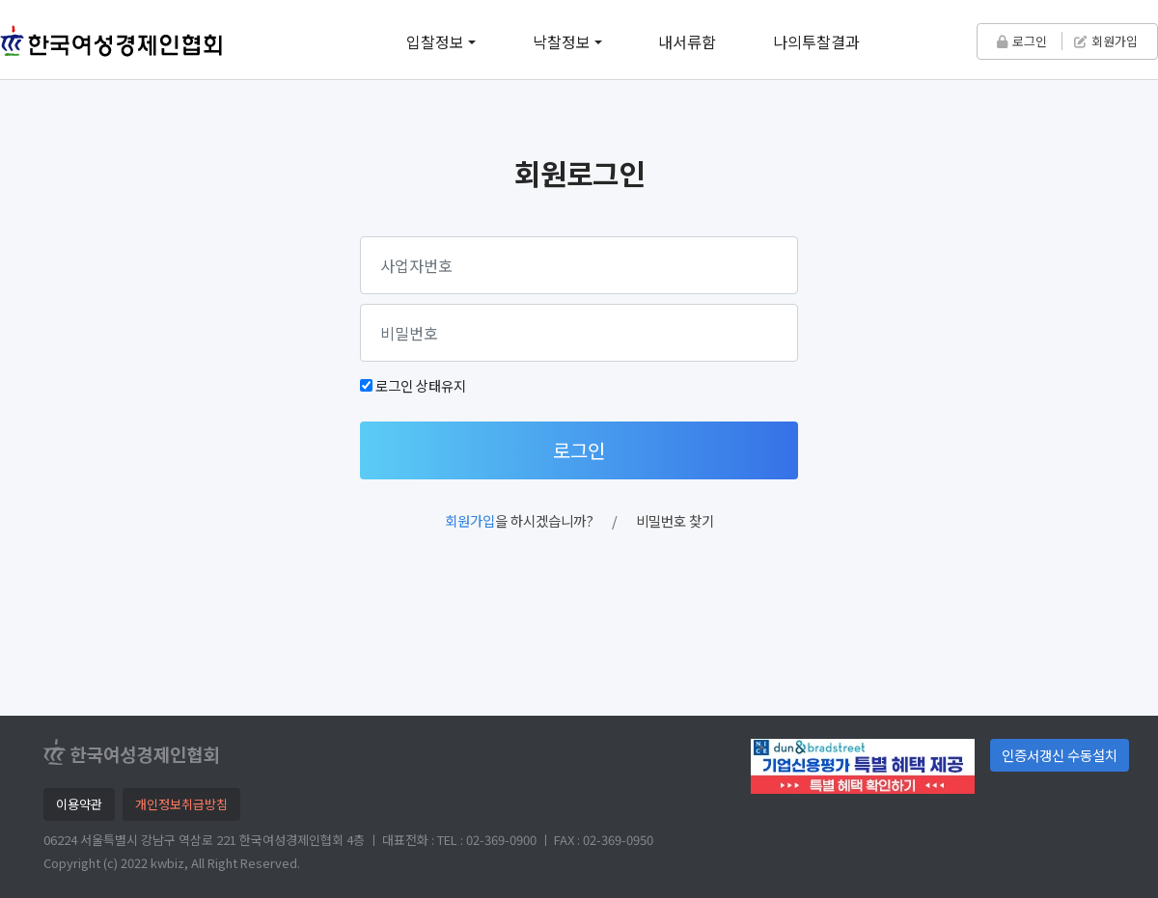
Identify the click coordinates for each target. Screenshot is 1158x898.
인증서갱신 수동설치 (1059, 755)
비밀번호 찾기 (675, 520)
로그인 (1022, 41)
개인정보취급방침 (181, 804)
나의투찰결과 (816, 41)
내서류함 (687, 41)
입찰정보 (435, 41)
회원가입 (1106, 41)
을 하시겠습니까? (519, 520)
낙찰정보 (562, 41)
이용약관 (79, 804)
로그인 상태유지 (420, 385)
